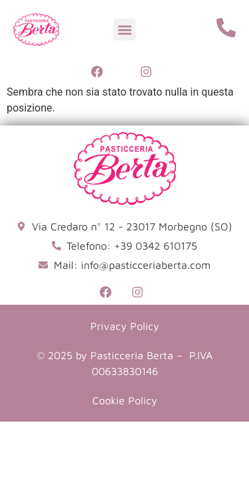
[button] (124, 29)
